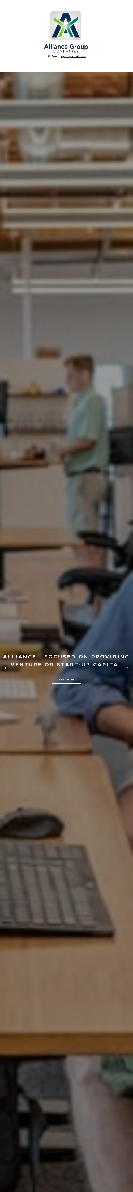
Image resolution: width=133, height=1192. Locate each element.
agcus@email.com (73, 56)
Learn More (66, 679)
